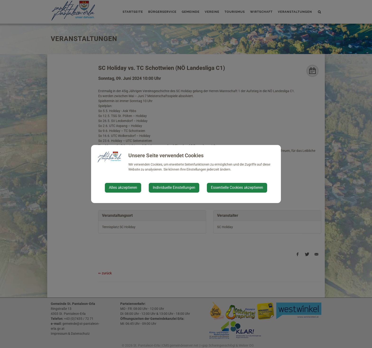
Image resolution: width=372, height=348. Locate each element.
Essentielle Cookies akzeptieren (237, 187)
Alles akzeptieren (123, 187)
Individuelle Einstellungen (174, 187)
